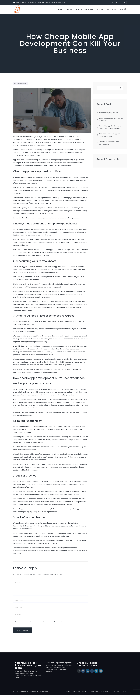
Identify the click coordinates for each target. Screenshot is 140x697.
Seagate (26, 142)
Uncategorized (21, 84)
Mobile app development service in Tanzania (111, 119)
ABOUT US (68, 9)
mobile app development (45, 149)
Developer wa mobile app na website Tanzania (109, 135)
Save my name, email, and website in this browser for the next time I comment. (44, 624)
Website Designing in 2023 (108, 113)
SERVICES (78, 9)
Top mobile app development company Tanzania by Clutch (110, 127)
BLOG (121, 9)
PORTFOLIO (99, 9)
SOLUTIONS (88, 9)
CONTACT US (111, 9)
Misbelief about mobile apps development (109, 143)
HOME (60, 9)
